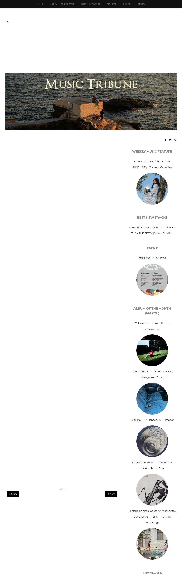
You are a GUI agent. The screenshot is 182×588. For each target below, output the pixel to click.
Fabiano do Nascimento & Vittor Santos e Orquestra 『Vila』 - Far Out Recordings (152, 516)
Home (39, 4)
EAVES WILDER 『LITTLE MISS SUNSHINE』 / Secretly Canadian (152, 164)
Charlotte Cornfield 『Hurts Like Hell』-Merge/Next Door (152, 374)
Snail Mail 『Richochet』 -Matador (152, 419)
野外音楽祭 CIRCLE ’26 (152, 258)
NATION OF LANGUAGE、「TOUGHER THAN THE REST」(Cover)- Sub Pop (152, 230)
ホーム (63, 489)
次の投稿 (13, 494)
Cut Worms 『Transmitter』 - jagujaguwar (152, 326)
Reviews (111, 4)
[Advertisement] (91, 48)
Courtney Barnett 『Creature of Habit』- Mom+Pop (152, 465)
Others (141, 4)
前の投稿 (111, 494)
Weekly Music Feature (62, 4)
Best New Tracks (90, 4)
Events (126, 4)
